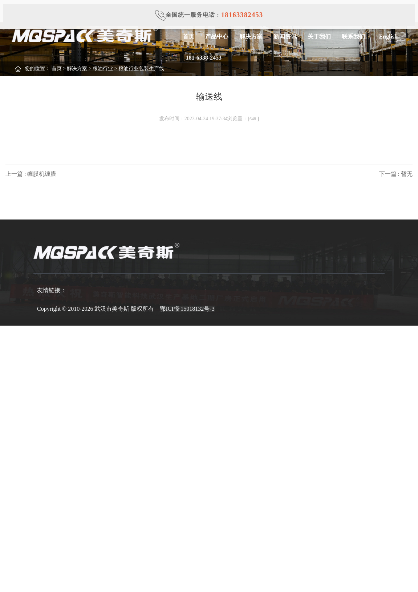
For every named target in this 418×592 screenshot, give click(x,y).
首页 (188, 36)
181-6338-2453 (201, 58)
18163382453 (242, 15)
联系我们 (353, 36)
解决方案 (250, 36)
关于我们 (318, 36)
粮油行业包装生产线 (141, 68)
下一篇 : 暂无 (396, 174)
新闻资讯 (284, 36)
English (386, 36)
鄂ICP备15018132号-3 (187, 309)
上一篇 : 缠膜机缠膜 (30, 174)
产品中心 (216, 36)
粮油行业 (103, 68)
